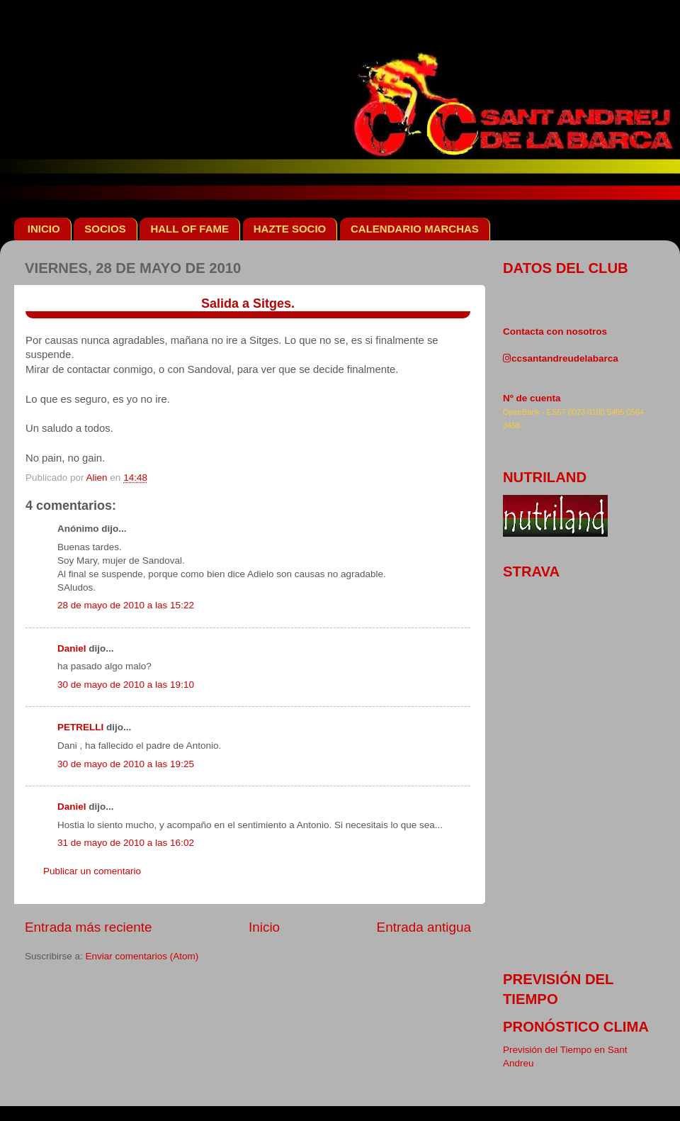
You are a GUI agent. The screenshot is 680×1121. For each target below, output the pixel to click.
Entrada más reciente (88, 927)
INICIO (44, 229)
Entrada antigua (424, 927)
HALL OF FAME (189, 229)
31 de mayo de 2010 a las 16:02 (125, 842)
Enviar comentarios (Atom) (142, 956)
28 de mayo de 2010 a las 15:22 (125, 605)
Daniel (71, 648)
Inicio (264, 927)
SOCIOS (104, 229)
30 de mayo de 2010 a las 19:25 (125, 764)
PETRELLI (80, 727)
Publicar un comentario (92, 871)
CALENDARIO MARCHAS (415, 229)
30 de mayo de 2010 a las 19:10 (125, 684)
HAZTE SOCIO (290, 229)
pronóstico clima (576, 1026)
